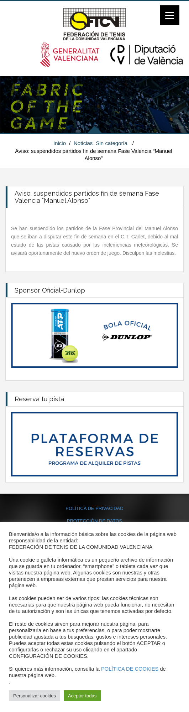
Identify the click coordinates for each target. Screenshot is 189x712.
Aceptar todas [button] (82, 695)
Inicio (59, 143)
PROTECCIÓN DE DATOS (94, 520)
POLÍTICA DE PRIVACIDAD (94, 508)
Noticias (83, 143)
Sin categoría (111, 143)
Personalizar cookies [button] (34, 695)
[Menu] (169, 15)
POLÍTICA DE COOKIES (129, 669)
